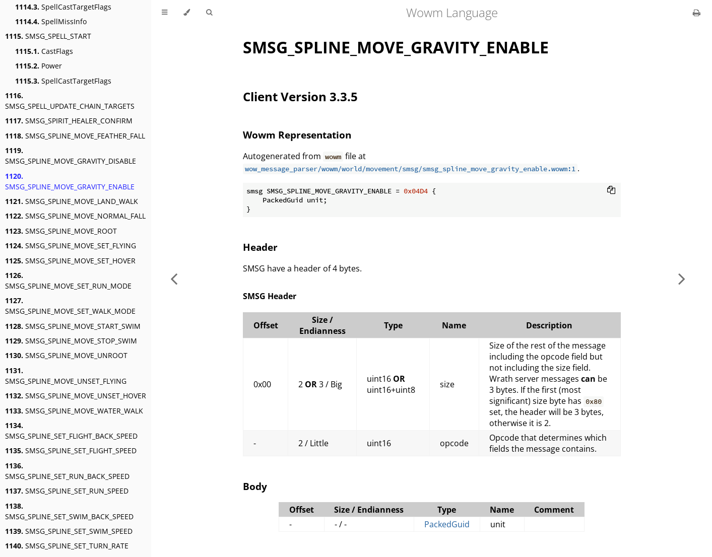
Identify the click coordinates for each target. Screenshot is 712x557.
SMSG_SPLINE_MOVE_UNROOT (66, 355)
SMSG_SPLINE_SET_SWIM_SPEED (69, 531)
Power (38, 66)
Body (255, 486)
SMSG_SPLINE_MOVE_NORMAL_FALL (75, 216)
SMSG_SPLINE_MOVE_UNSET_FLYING (65, 376)
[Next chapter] (681, 278)
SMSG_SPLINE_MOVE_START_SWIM (73, 326)
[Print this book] (696, 12)
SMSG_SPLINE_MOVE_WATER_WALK (74, 410)
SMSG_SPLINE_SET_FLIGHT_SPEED (71, 450)
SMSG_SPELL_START (48, 36)
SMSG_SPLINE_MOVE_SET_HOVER (70, 260)
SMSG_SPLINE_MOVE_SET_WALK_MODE (70, 306)
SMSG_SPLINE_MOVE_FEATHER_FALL (75, 136)
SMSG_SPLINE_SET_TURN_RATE (66, 545)
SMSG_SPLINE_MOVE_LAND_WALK (71, 201)
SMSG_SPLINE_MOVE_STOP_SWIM (71, 340)
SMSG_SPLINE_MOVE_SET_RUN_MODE (68, 280)
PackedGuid (447, 524)
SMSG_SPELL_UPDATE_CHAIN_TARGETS (70, 101)
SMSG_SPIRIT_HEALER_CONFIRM (69, 120)
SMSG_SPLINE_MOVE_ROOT (61, 231)
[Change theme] (186, 12)
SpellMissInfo (51, 21)
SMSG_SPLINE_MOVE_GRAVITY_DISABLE (70, 156)
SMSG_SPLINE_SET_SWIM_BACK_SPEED (69, 511)
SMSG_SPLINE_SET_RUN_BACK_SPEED (67, 471)
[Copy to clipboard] (611, 190)
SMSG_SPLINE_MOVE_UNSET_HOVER (75, 395)
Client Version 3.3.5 (300, 96)
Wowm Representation (297, 134)
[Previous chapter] (174, 278)
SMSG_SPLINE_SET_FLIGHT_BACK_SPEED (71, 431)
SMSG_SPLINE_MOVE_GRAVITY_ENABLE (70, 181)
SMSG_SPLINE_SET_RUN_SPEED (66, 491)
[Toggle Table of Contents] (164, 12)
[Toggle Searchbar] (209, 12)
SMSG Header (269, 296)
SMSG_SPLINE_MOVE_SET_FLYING (70, 245)
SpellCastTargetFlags (63, 7)
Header (260, 247)
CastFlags (44, 51)
